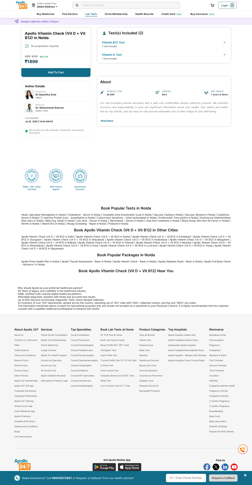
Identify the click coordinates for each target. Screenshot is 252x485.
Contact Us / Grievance (25, 340)
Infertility (213, 380)
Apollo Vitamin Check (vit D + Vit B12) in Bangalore (199, 239)
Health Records (144, 13)
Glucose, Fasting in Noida (168, 214)
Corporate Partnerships (25, 396)
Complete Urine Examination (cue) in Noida (127, 214)
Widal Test (105, 380)
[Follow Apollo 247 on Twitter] (215, 466)
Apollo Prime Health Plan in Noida (40, 261)
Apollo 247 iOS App (23, 385)
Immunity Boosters (148, 370)
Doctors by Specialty (51, 360)
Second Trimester (217, 365)
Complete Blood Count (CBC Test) (117, 375)
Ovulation (214, 375)
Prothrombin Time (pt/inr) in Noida (178, 217)
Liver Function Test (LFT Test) (115, 385)
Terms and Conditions (25, 355)
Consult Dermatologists (82, 345)
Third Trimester (216, 370)
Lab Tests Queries (23, 436)
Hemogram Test (108, 350)
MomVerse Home (217, 335)
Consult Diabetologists (82, 385)
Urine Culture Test (109, 370)
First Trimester (216, 360)
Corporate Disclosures (25, 391)
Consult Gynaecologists (82, 355)
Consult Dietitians (79, 370)
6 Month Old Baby (218, 426)
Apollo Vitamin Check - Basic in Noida (134, 261)
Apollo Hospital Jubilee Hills (181, 335)
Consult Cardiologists (81, 365)
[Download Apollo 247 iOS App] (129, 467)
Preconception (216, 340)
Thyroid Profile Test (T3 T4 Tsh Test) (118, 360)
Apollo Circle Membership (53, 340)
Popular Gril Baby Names (221, 431)
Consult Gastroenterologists (84, 360)
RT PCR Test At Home (111, 335)
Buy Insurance (202, 13)
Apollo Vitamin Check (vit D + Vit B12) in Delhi (47, 236)
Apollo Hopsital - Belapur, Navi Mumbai (187, 355)
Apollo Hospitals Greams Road (183, 340)
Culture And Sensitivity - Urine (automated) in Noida (126, 217)
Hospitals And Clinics (24, 421)
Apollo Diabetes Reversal (53, 375)
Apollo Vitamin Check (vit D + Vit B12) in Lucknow (128, 245)
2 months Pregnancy (219, 406)
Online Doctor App (23, 406)
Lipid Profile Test (108, 355)
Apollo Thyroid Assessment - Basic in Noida (86, 261)
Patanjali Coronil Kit (149, 385)
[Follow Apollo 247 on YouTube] (234, 466)
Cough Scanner (48, 350)
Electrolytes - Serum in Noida (127, 220)
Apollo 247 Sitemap (24, 401)
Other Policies (21, 375)
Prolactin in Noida (118, 223)
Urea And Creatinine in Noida (162, 220)
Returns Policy (21, 360)
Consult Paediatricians (82, 350)
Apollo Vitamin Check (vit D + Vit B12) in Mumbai (163, 242)
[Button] (55, 72)
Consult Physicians (80, 340)
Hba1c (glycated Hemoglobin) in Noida (43, 214)
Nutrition (143, 355)
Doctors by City (48, 365)
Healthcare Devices (149, 360)
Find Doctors (70, 13)
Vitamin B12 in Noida (53, 223)
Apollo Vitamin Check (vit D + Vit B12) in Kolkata (48, 242)
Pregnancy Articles (218, 391)
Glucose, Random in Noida (200, 214)
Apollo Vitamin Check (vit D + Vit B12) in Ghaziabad (74, 239)
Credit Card (172, 13)
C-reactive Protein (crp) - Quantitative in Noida (68, 217)
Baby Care (144, 350)
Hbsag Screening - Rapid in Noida (86, 223)
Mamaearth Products (149, 391)
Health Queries (21, 350)
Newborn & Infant (217, 355)
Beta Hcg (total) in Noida (60, 220)
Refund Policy (21, 365)
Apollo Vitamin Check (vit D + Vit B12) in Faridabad (161, 236)
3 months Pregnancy (219, 401)
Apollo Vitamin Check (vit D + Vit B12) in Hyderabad (137, 239)
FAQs (16, 345)
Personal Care (146, 345)
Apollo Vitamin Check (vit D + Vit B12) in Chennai (106, 242)
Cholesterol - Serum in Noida (84, 214)
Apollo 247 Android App (25, 380)
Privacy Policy (21, 370)
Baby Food (214, 416)
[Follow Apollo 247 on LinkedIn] (225, 466)
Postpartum (214, 350)
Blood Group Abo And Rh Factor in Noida (205, 220)
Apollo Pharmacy (22, 416)
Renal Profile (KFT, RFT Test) (114, 345)
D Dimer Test (106, 365)
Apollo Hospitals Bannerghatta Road (186, 350)
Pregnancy (214, 345)
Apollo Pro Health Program (54, 355)
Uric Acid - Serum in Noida (92, 220)
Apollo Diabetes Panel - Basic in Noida (180, 261)
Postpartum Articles (218, 396)
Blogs (17, 431)
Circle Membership (116, 13)
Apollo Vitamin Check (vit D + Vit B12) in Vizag (185, 245)
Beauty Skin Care (148, 365)
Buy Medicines (45, 13)
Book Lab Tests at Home (112, 340)
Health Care (145, 340)
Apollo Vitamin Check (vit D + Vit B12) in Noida (103, 236)
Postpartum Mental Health (222, 385)
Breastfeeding (216, 411)
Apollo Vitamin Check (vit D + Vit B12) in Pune (72, 245)
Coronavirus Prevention (150, 375)
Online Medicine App (24, 411)
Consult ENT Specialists (82, 375)
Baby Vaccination (217, 421)
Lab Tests (91, 13)
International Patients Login (54, 380)
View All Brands (147, 335)
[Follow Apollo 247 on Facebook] (206, 466)
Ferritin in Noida (30, 223)
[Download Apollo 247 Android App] (104, 467)
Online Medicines (49, 345)
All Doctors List (48, 370)
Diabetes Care (146, 380)
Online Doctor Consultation (54, 335)
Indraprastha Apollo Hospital (182, 345)
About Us (18, 335)
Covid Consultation (80, 335)
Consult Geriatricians (81, 380)
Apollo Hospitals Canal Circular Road (186, 360)
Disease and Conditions (26, 426)
